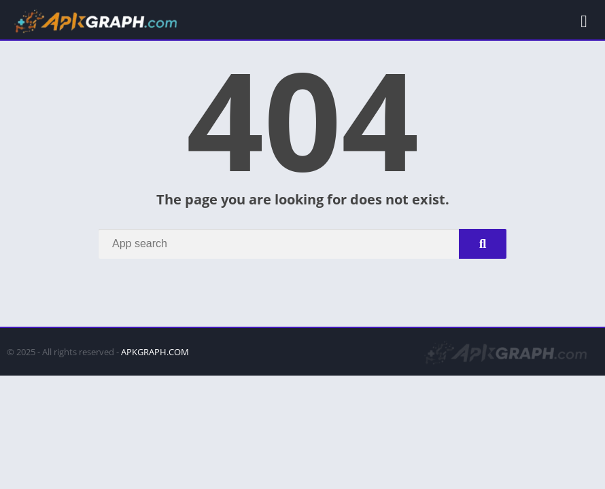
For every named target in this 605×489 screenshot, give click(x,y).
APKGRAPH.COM (155, 352)
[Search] (302, 244)
